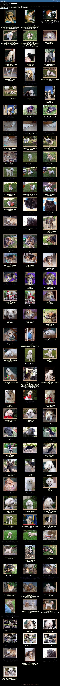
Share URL (36, 684)
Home (7, 3)
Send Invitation (33, 684)
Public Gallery (55, 0)
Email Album (28, 684)
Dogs (9, 3)
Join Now (55, 1)
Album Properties (23, 684)
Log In (58, 1)
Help (58, 0)
